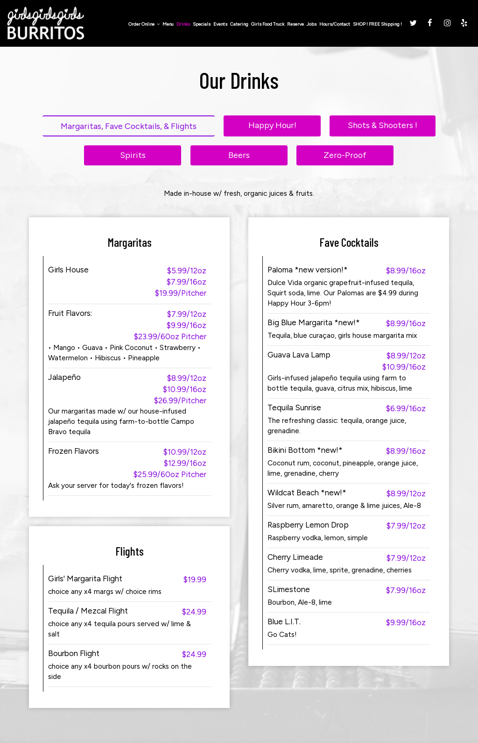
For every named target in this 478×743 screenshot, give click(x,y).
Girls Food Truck (266, 24)
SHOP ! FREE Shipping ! (376, 24)
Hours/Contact (333, 24)
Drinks (182, 24)
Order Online (142, 24)
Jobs (310, 24)
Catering (238, 24)
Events (219, 24)
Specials (200, 24)
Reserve (294, 24)
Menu (166, 24)
